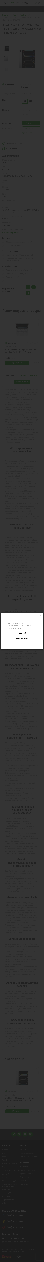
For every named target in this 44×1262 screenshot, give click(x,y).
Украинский (22, 638)
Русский (22, 633)
